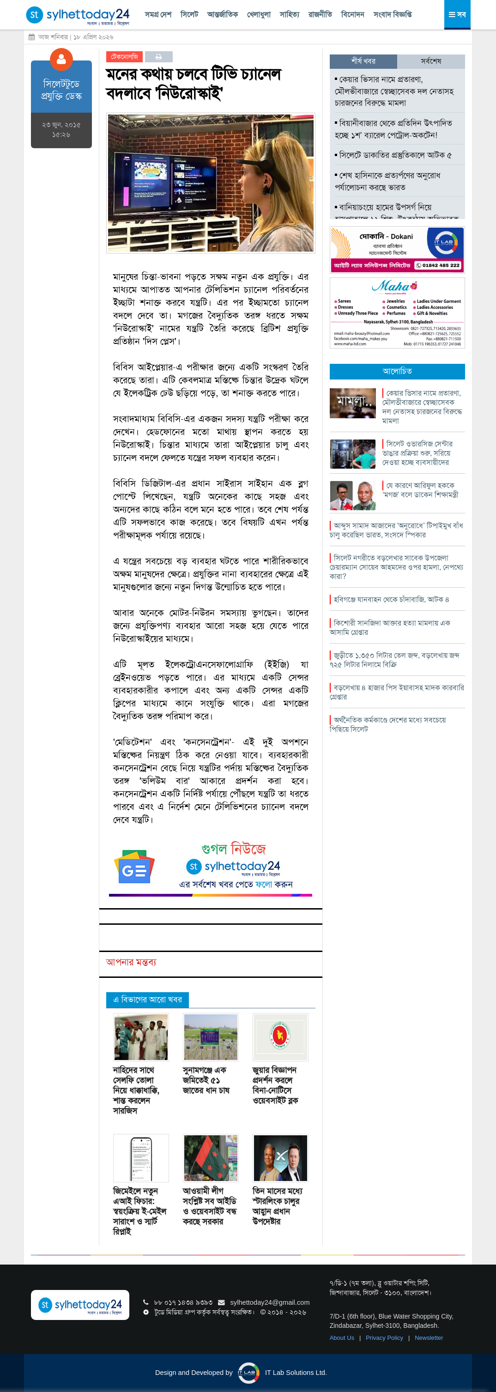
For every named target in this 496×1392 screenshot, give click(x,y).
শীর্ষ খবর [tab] (363, 61)
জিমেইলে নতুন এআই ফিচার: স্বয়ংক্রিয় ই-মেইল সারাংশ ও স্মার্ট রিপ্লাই (139, 1211)
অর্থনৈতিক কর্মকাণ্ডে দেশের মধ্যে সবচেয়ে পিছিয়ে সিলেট (388, 724)
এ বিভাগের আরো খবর (147, 999)
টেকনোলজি (124, 57)
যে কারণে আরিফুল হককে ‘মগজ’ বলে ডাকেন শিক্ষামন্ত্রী (420, 490)
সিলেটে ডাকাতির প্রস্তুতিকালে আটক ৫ (393, 155)
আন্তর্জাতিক (222, 14)
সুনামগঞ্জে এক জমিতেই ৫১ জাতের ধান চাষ (206, 1080)
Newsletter (429, 1337)
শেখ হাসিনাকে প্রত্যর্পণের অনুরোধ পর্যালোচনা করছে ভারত (388, 181)
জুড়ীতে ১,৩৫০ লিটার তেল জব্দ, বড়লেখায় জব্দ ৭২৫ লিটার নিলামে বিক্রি (395, 660)
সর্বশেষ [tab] (431, 61)
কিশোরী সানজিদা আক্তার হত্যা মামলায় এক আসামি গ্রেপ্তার (390, 627)
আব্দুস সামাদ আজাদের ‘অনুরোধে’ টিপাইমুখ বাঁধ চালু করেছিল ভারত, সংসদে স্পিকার (396, 530)
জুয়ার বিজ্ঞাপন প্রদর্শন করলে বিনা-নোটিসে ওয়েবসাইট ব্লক (275, 1085)
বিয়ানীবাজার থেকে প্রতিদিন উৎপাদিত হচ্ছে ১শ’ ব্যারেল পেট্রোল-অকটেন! (393, 129)
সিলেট (189, 14)
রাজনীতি (320, 14)
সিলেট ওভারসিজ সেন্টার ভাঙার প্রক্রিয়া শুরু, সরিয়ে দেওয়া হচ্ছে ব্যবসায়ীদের (417, 453)
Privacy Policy (385, 1337)
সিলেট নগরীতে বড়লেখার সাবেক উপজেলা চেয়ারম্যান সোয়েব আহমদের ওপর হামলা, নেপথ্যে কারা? (396, 567)
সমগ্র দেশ (158, 14)
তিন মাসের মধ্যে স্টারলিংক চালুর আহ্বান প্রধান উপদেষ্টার (277, 1206)
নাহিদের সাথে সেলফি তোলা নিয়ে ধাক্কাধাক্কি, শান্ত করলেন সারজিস (136, 1090)
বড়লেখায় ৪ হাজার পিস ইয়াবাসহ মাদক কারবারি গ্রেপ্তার (397, 692)
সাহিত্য (289, 14)
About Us (343, 1337)
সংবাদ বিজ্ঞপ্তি (392, 14)
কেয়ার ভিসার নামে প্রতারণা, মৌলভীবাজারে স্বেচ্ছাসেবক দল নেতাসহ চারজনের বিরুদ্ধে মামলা (394, 91)
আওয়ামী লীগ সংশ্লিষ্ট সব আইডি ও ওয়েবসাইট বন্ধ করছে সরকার (209, 1206)
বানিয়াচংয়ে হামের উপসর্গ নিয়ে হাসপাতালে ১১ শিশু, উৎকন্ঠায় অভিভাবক (397, 213)
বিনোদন (352, 14)
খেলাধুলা (259, 14)
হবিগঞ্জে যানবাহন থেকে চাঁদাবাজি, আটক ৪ (392, 599)
